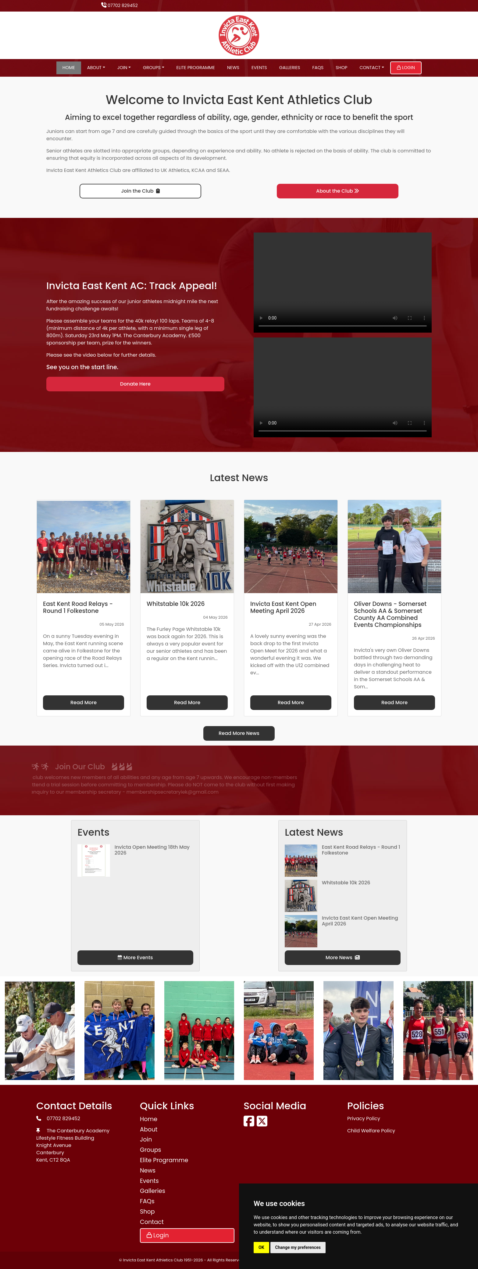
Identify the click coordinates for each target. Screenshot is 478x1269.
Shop (341, 68)
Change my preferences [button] (298, 1247)
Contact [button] (369, 68)
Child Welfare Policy (371, 1130)
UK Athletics (175, 170)
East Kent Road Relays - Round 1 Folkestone (361, 850)
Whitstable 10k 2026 (346, 882)
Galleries (289, 68)
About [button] (94, 68)
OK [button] (261, 1247)
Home (68, 68)
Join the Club (140, 190)
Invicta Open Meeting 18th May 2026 (152, 850)
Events (259, 68)
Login (406, 68)
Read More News (239, 733)
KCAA (198, 170)
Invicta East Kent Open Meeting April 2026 (360, 920)
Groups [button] (152, 68)
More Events (135, 957)
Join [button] (122, 68)
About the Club (337, 190)
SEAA (223, 170)
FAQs (318, 68)
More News (343, 957)
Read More (83, 702)
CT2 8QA (59, 1159)
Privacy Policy (363, 1118)
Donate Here (135, 383)
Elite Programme (196, 68)
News (233, 68)
